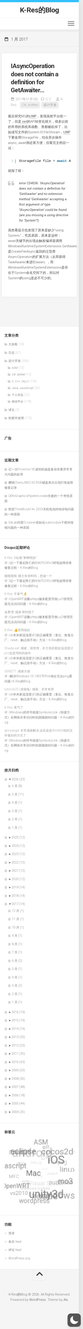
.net (24, 122)
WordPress (37, 1300)
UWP (33, 116)
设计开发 (50, 105)
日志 (11, 352)
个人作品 (17, 395)
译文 (11, 410)
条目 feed (14, 1241)
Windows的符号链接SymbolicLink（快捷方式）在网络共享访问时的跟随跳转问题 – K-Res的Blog (39, 717)
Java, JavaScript (22, 388)
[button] (74, 1320)
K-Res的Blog (39, 10)
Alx (66, 1300)
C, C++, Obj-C (20, 381)
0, (48, 99)
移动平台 (17, 401)
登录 (11, 1233)
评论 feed (14, 1250)
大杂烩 (13, 344)
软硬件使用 (16, 418)
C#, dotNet (30, 105)
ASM (15, 367)
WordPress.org (19, 1258)
